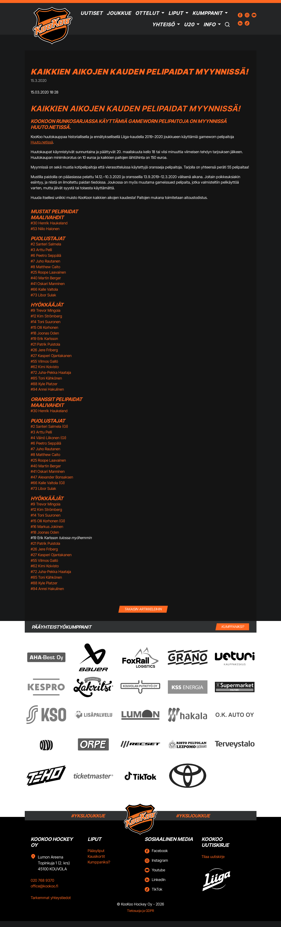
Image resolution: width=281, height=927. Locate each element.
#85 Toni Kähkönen (46, 378)
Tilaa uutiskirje (213, 856)
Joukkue (119, 13)
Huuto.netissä (42, 142)
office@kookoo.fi (44, 886)
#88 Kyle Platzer (44, 383)
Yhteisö (163, 24)
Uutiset (91, 13)
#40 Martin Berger (46, 278)
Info (210, 24)
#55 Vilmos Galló (44, 361)
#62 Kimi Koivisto (45, 366)
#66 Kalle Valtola (44, 289)
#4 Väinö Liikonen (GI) (48, 437)
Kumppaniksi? (99, 862)
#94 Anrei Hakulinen (47, 389)
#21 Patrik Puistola (45, 344)
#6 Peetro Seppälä (46, 255)
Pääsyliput (96, 850)
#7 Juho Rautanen (45, 261)
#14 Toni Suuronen (45, 321)
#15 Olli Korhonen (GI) (48, 521)
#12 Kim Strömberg (46, 316)
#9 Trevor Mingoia (45, 310)
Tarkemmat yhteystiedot (51, 897)
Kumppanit (207, 13)
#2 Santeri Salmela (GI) (49, 426)
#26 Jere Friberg (44, 350)
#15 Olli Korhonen (44, 327)
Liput (175, 13)
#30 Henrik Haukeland (49, 223)
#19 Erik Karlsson (44, 338)
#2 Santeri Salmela (46, 244)
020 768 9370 (42, 880)
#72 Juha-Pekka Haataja (51, 372)
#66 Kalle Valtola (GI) (48, 482)
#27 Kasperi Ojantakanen (51, 355)
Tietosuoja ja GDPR (140, 911)
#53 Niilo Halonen (45, 228)
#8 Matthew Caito (45, 266)
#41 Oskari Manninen (48, 283)
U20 (189, 24)
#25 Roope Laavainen (48, 272)
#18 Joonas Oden (45, 333)
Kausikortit (96, 856)
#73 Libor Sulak (43, 295)
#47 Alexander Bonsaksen (52, 477)
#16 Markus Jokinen (47, 526)
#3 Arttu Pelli (41, 249)
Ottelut (147, 13)
